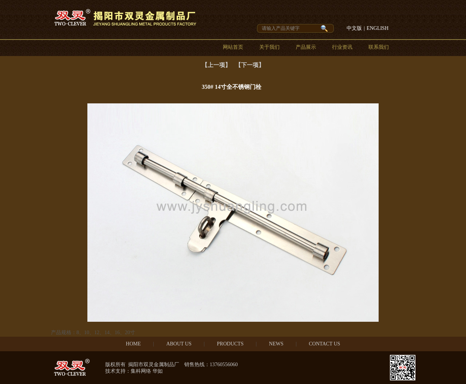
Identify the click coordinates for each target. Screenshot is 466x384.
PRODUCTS (230, 344)
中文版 (354, 28)
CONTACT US (324, 344)
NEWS (276, 344)
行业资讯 (342, 47)
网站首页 (233, 47)
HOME (133, 344)
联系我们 (378, 47)
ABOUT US (178, 344)
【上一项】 (216, 65)
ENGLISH (377, 28)
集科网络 (141, 371)
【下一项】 (249, 65)
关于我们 (269, 47)
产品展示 (306, 47)
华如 (158, 371)
